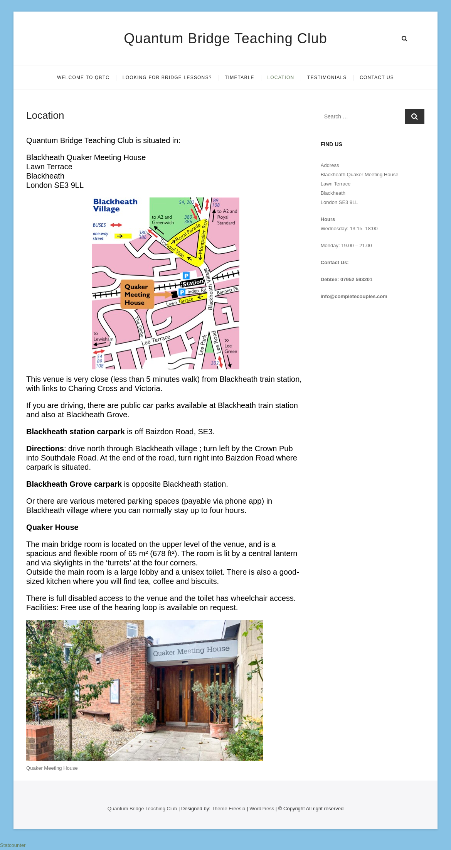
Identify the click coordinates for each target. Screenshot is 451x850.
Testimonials (327, 77)
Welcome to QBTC (83, 77)
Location (280, 77)
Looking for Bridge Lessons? (167, 77)
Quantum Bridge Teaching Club (225, 38)
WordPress (261, 808)
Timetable (239, 77)
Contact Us (377, 77)
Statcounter (13, 845)
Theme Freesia (228, 808)
